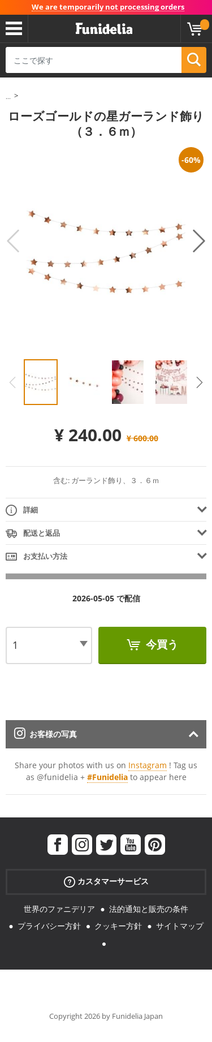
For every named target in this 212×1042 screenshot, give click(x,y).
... (8, 96)
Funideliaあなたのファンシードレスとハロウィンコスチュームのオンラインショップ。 (104, 29)
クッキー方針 (118, 925)
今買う (160, 644)
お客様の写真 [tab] (45, 734)
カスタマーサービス (106, 881)
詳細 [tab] (22, 510)
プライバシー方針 (49, 925)
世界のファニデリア (59, 908)
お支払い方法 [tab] (36, 557)
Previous (13, 241)
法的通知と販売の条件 (148, 908)
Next (199, 241)
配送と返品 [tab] (33, 534)
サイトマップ (180, 925)
